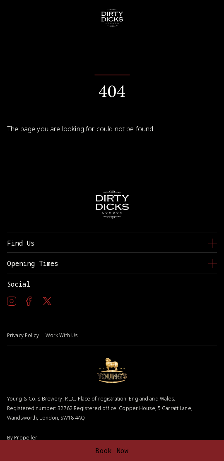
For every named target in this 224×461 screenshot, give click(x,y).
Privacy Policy (23, 335)
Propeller (25, 437)
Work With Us (61, 335)
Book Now (112, 450)
